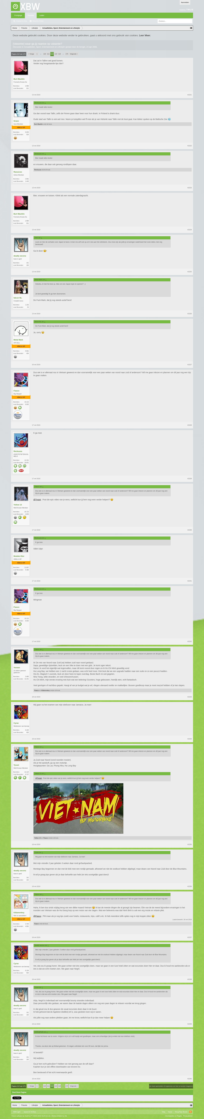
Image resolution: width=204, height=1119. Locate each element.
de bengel (81, 47)
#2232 (189, 641)
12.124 (26, 772)
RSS (190, 1112)
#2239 (189, 1024)
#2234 (189, 739)
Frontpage (18, 15)
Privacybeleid (187, 1116)
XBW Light (16, 1112)
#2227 (189, 364)
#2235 (189, 844)
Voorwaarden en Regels (173, 1116)
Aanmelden (185, 2)
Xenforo (33, 1112)
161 (27, 263)
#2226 (189, 313)
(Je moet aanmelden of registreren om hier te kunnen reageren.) (171, 1086)
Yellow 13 (18, 505)
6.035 (27, 132)
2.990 (27, 86)
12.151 (26, 460)
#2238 (189, 979)
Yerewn (17, 668)
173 (66, 54)
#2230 (189, 530)
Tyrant (16, 765)
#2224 (189, 230)
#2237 (189, 937)
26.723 (26, 512)
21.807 (26, 567)
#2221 (189, 95)
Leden (41, 15)
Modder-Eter (19, 556)
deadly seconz (20, 256)
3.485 (27, 676)
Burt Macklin (19, 79)
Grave (16, 121)
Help (163, 1112)
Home (170, 1112)
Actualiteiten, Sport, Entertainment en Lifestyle (44, 47)
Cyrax (16, 723)
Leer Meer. (145, 35)
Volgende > (74, 54)
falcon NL (18, 298)
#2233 (189, 697)
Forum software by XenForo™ (31, 1116)
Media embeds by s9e (59, 1116)
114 (59, 54)
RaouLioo (18, 172)
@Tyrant (37, 500)
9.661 (27, 351)
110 (44, 54)
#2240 (189, 1079)
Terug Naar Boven (181, 1112)
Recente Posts (37, 21)
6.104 (27, 730)
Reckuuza (37, 170)
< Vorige (31, 54)
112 (52, 54)
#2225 (189, 271)
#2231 (189, 581)
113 (56, 54)
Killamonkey (45, 690)
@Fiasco (37, 916)
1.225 (27, 305)
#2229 (189, 478)
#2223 (189, 188)
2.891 (27, 179)
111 (48, 54)
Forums (31, 15)
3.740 (27, 924)
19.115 (26, 402)
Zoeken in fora (21, 21)
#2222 (189, 146)
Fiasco (16, 391)
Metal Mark (18, 340)
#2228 (189, 425)
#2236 (189, 886)
